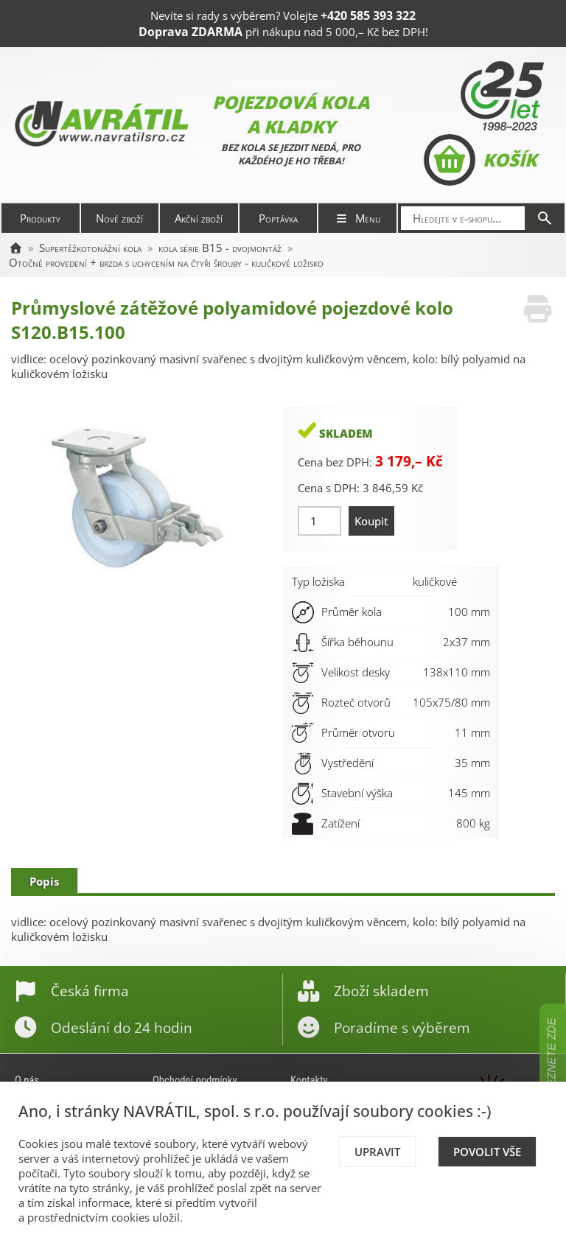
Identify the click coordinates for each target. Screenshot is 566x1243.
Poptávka (278, 218)
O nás (27, 1080)
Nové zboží (119, 218)
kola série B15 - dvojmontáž (220, 247)
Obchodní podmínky (195, 1080)
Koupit (371, 521)
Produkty (40, 218)
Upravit (377, 1151)
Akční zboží (199, 218)
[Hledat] (545, 218)
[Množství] (319, 521)
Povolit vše (487, 1151)
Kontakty (309, 1080)
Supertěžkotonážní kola (90, 247)
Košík (480, 160)
